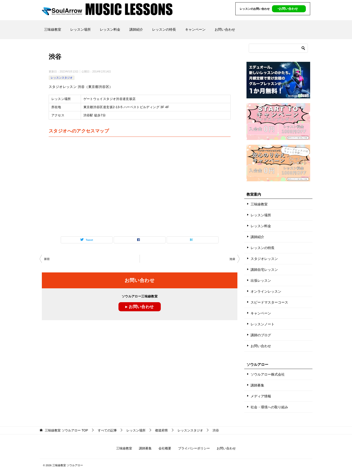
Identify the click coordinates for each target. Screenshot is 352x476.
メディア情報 (261, 396)
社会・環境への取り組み (269, 407)
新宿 (47, 259)
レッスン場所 (80, 29)
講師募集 (257, 385)
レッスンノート (262, 324)
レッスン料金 (110, 29)
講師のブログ (261, 335)
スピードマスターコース (269, 302)
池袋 (232, 259)
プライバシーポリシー (194, 448)
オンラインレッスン (266, 291)
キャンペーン (195, 29)
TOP (66, 430)
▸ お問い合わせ (139, 306)
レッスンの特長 (164, 29)
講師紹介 (136, 29)
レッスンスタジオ (62, 77)
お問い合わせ (225, 29)
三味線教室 (52, 29)
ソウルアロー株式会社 (268, 374)
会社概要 (164, 448)
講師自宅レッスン (264, 270)
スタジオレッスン (264, 259)
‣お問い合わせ (288, 8)
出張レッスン (261, 280)
